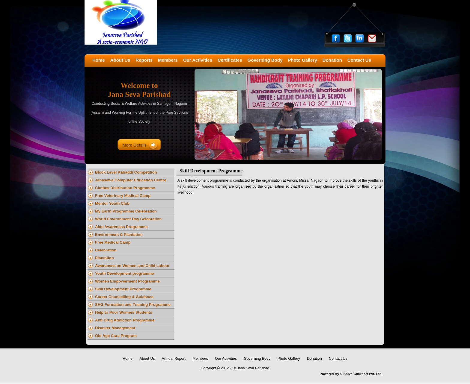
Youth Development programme (124, 273)
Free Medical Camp (113, 242)
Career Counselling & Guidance (124, 297)
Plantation (104, 258)
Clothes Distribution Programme (125, 188)
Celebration (106, 250)
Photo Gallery (289, 358)
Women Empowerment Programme (127, 281)
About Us (147, 358)
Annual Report (174, 358)
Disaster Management (115, 328)
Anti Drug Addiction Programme (124, 320)
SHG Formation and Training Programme (133, 304)
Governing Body (257, 358)
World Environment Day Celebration (128, 219)
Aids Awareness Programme (121, 226)
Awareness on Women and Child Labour (132, 265)
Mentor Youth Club (112, 203)
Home (127, 358)
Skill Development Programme (123, 289)
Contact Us (338, 358)
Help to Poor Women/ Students (123, 312)
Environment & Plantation (119, 234)
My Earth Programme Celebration (126, 211)
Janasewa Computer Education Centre (130, 180)
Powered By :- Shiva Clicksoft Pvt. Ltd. (351, 374)
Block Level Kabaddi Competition (126, 172)
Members (200, 358)
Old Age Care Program (116, 335)
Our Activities (226, 358)
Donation (314, 358)
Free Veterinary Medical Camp (122, 195)
